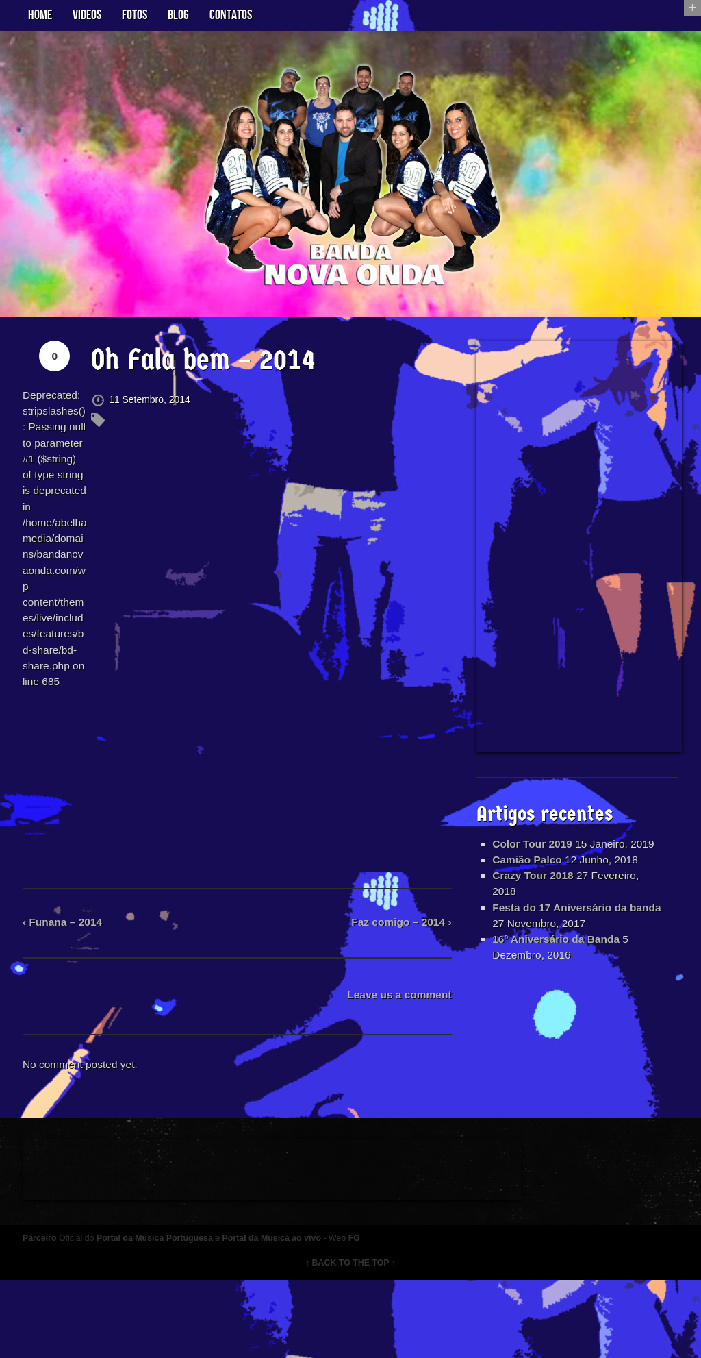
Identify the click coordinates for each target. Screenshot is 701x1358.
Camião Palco (527, 883)
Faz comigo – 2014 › (398, 987)
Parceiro (45, 1316)
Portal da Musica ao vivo (286, 1316)
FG (371, 1316)
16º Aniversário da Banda (556, 966)
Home (40, 15)
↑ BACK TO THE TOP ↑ (351, 1341)
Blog (178, 15)
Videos (87, 15)
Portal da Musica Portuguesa (165, 1316)
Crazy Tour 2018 (532, 900)
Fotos (134, 15)
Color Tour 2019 (532, 850)
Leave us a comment (396, 1061)
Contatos (230, 15)
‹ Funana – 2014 (69, 987)
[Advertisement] (577, 550)
